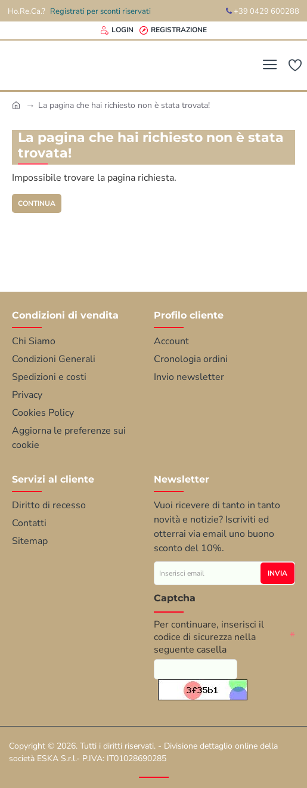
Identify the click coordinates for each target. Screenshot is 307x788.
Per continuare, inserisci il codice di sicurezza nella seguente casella (209, 632)
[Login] (117, 30)
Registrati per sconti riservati (100, 11)
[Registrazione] (173, 30)
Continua (40, 203)
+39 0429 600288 (262, 11)
